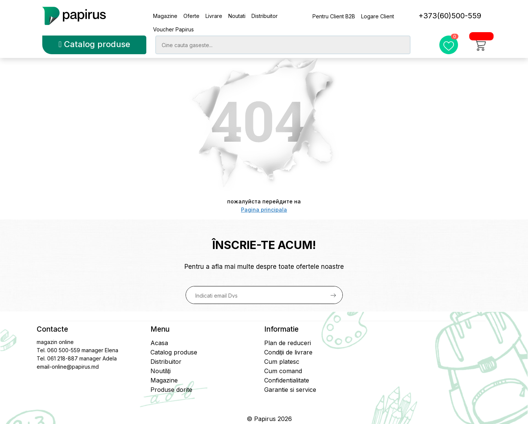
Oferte (191, 16)
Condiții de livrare (288, 352)
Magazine (165, 16)
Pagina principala (264, 209)
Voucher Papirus (173, 29)
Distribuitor (264, 16)
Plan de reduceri (287, 343)
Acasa (159, 343)
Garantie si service (290, 389)
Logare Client (377, 16)
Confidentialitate (286, 380)
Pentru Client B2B (333, 16)
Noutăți (160, 371)
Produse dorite (171, 389)
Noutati (236, 16)
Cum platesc (281, 361)
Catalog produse (94, 44)
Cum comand (283, 371)
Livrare (213, 16)
